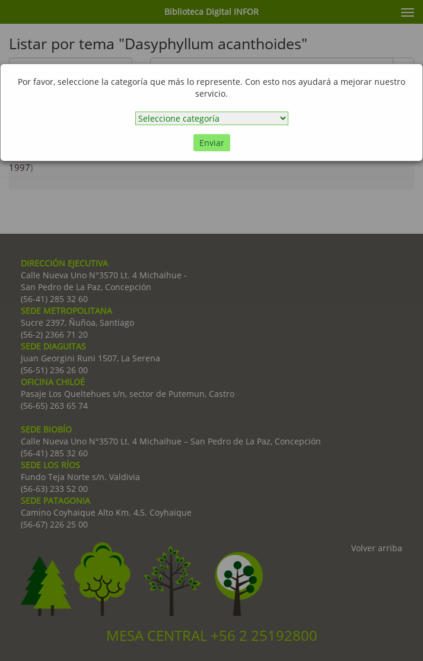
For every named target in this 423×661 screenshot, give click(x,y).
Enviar (211, 142)
